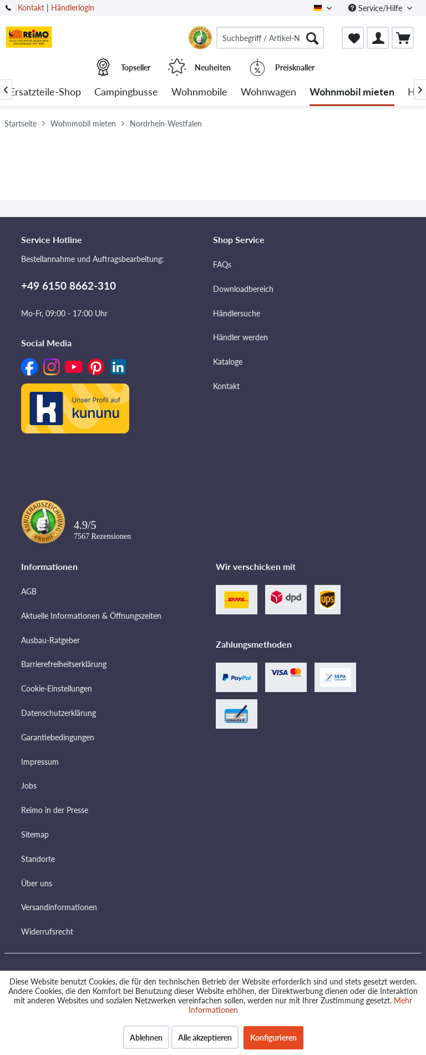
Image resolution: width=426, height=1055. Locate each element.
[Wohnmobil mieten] (352, 92)
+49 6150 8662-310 (68, 285)
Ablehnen (146, 1037)
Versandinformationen (59, 907)
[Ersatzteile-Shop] (45, 92)
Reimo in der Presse (54, 810)
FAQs (222, 264)
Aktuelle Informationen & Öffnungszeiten (91, 615)
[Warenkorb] (403, 38)
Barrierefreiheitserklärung (63, 664)
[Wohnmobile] (199, 92)
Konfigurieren (273, 1037)
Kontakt (31, 7)
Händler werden (240, 337)
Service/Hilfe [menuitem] (376, 8)
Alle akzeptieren (205, 1037)
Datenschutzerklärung (58, 713)
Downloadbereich (243, 289)
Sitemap (35, 834)
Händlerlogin (72, 7)
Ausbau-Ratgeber (50, 640)
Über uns (36, 883)
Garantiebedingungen (57, 737)
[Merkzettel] (353, 38)
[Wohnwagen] (268, 92)
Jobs (29, 785)
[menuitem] (270, 38)
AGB (29, 591)
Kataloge (227, 361)
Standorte (38, 859)
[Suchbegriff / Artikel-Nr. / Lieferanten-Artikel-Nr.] (270, 38)
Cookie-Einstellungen (56, 688)
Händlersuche (236, 313)
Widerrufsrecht (47, 931)
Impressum (40, 761)
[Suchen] (312, 38)
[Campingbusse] (126, 92)
